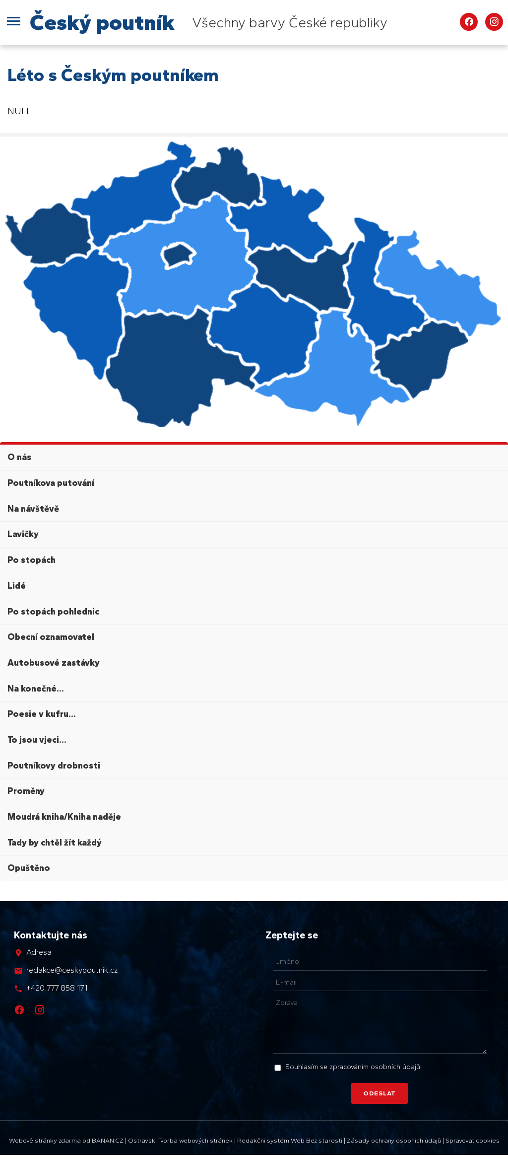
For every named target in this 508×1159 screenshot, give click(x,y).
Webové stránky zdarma (45, 1140)
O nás (19, 457)
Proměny (26, 790)
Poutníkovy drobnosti (53, 765)
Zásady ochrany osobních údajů (394, 1140)
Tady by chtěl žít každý (54, 842)
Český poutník (102, 22)
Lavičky (23, 534)
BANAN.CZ (108, 1140)
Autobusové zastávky (53, 662)
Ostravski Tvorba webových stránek (180, 1140)
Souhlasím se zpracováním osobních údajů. (353, 1067)
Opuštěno (28, 867)
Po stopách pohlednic (53, 611)
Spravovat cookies (472, 1140)
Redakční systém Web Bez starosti (289, 1140)
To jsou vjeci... (36, 739)
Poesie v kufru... (41, 713)
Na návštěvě (33, 508)
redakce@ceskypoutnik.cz (72, 970)
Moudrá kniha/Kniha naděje (64, 816)
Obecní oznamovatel (50, 636)
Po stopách (31, 559)
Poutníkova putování (50, 482)
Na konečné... (35, 688)
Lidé (16, 585)
